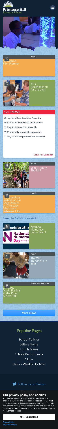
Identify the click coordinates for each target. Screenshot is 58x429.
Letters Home (29, 344)
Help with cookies (10, 425)
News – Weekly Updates (29, 364)
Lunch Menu (29, 349)
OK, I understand (29, 417)
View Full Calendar (43, 154)
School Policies (29, 339)
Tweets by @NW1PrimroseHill (19, 218)
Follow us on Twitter (32, 384)
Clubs (29, 359)
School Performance (29, 354)
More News (29, 312)
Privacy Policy (9, 422)
